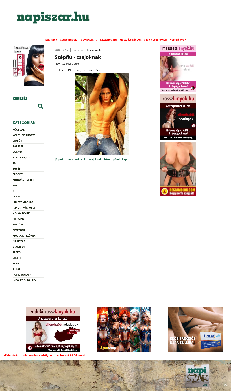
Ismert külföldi (24, 207)
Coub (16, 196)
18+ (15, 163)
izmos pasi (72, 159)
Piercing (19, 219)
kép (124, 159)
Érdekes (18, 174)
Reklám (18, 224)
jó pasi (59, 159)
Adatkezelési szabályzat (37, 355)
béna (107, 159)
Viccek (17, 258)
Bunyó (17, 152)
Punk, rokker (22, 274)
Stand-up (19, 246)
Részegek (19, 230)
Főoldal (19, 129)
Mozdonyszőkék (24, 235)
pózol (116, 159)
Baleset (18, 146)
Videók (17, 140)
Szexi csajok (21, 157)
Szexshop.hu (108, 39)
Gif (15, 191)
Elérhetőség (11, 355)
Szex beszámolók (155, 39)
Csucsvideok (68, 39)
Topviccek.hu (88, 39)
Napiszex (51, 39)
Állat (16, 269)
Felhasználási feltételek (71, 355)
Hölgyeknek (21, 213)
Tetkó (17, 252)
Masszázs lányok (130, 39)
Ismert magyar (23, 202)
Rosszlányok (178, 39)
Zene (16, 263)
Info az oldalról (25, 280)
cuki (84, 159)
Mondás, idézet (23, 179)
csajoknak (95, 159)
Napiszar (19, 241)
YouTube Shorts (24, 135)
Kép (15, 185)
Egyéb (17, 168)
